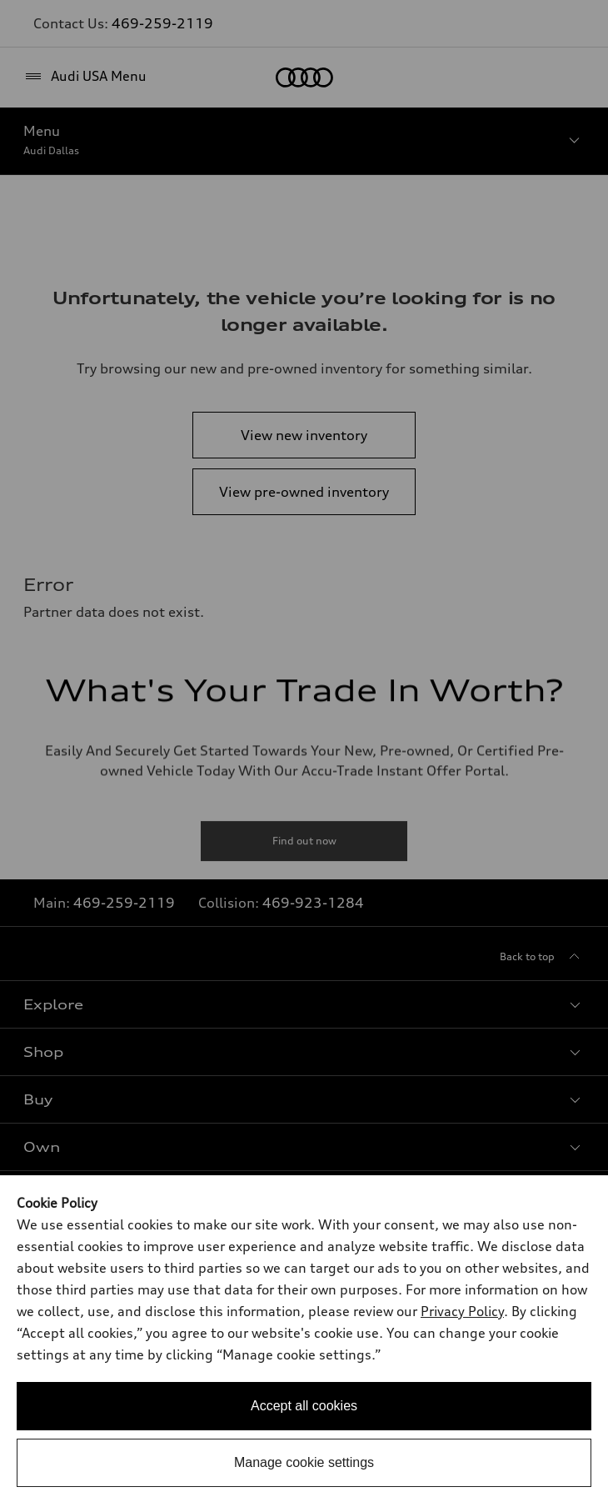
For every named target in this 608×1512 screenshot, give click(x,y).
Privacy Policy (462, 1311)
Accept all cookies (304, 1406)
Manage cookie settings (304, 1462)
